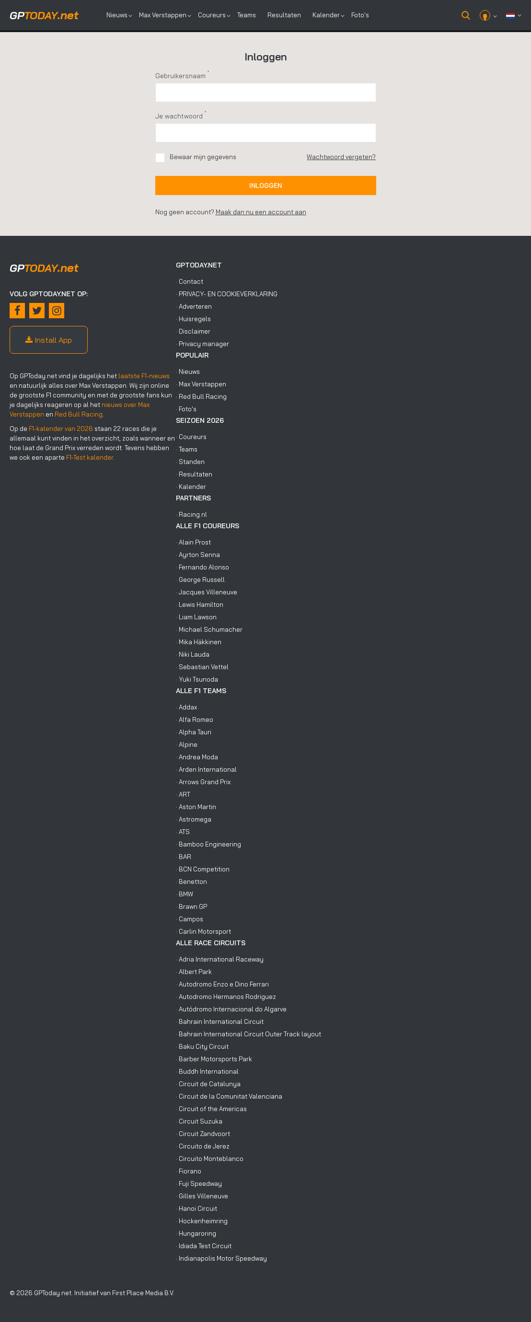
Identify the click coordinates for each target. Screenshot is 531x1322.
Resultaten (284, 15)
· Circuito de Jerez (203, 1146)
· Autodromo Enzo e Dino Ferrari (222, 984)
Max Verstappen (162, 15)
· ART (183, 794)
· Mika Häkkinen (198, 642)
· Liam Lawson (196, 617)
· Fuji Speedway (199, 1183)
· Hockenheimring (202, 1221)
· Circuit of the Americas (211, 1109)
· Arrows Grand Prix (203, 782)
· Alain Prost (193, 542)
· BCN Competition (203, 869)
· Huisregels (193, 319)
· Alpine (186, 744)
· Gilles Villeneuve (202, 1196)
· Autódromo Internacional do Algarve (231, 1009)
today (44, 15)
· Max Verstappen (201, 384)
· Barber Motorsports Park (214, 1059)
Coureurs (212, 15)
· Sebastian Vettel (202, 667)
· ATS (183, 831)
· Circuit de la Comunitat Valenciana (229, 1096)
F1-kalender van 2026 (61, 428)
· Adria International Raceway (220, 959)
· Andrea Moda (197, 757)
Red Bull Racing (79, 414)
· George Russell (200, 579)
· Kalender (191, 486)
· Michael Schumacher (209, 629)
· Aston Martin (196, 807)
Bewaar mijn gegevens (203, 157)
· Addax (186, 707)
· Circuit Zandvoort (203, 1133)
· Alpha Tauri (193, 732)
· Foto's (186, 409)
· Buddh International (207, 1071)
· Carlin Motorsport (203, 931)
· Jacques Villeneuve (206, 592)
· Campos (189, 919)
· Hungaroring (196, 1233)
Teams (246, 15)
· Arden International (206, 769)
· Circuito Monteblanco (209, 1158)
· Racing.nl (191, 514)
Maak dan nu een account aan (261, 212)
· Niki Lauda (192, 654)
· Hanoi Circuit (196, 1208)
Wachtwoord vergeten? (341, 157)
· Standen (190, 461)
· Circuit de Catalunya (208, 1084)
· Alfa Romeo (194, 719)
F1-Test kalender (90, 457)
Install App (48, 340)
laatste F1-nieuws (144, 376)
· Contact (189, 281)
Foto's (360, 15)
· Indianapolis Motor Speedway (221, 1258)
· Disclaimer (193, 331)
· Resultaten (194, 474)
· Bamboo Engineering (208, 844)
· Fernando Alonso (202, 567)
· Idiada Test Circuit (203, 1246)
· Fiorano (188, 1171)
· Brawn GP (191, 906)
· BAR (183, 856)
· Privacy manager (202, 344)
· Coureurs (191, 437)
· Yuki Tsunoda (197, 679)
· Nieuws (188, 371)
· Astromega (193, 819)
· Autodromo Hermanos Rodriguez (226, 996)
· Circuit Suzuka (199, 1121)
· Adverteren (194, 306)
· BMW (184, 894)
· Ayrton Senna (198, 554)
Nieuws (116, 15)
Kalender (326, 15)
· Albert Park (194, 971)
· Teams (186, 449)
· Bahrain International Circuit (220, 1021)
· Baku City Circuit (202, 1046)
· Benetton (191, 881)
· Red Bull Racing (201, 396)
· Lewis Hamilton (199, 604)
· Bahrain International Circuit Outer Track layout (248, 1034)
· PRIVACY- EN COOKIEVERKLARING (226, 294)
